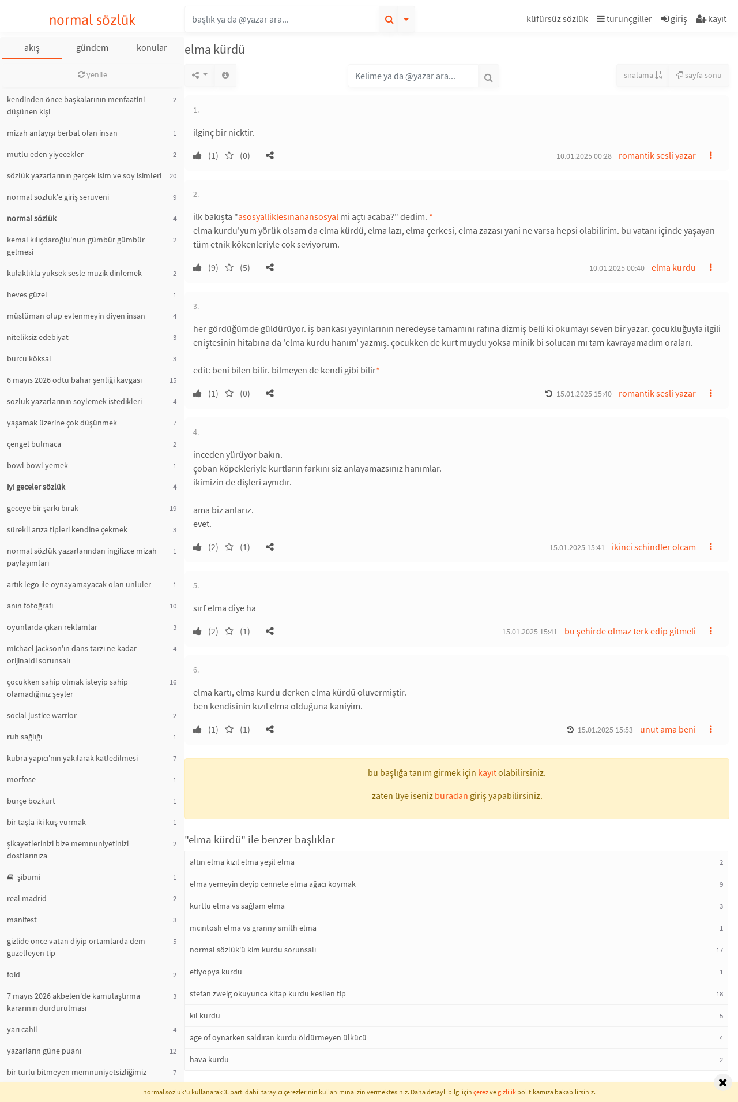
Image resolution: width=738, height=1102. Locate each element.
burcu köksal (29, 358)
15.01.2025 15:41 (577, 547)
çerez (480, 1092)
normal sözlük (92, 20)
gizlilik (507, 1092)
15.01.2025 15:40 (584, 393)
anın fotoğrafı (30, 605)
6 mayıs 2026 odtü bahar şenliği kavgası (74, 380)
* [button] (431, 216)
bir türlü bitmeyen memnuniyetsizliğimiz (76, 1072)
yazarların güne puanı (44, 1050)
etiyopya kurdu (216, 971)
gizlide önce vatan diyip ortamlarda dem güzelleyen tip (76, 947)
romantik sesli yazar (657, 155)
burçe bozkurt (31, 800)
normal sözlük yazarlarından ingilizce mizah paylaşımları (82, 557)
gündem (92, 47)
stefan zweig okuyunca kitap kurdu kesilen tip (268, 993)
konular (152, 47)
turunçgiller (624, 18)
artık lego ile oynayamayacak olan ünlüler (79, 584)
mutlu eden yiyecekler (45, 154)
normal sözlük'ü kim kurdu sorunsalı (253, 949)
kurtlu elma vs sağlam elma (237, 906)
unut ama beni (668, 729)
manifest (22, 919)
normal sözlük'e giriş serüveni (58, 197)
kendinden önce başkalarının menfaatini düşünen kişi (76, 105)
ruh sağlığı (24, 736)
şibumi (23, 877)
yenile (92, 74)
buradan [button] (451, 795)
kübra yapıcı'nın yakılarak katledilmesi (72, 758)
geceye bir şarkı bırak (42, 508)
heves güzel (27, 294)
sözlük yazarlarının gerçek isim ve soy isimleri (84, 175)
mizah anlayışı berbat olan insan (62, 133)
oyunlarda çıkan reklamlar (52, 627)
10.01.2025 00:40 (617, 268)
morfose (21, 779)
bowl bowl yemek (37, 465)
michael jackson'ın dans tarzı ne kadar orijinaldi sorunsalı (72, 654)
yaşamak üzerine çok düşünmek (62, 422)
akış (32, 47)
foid (13, 974)
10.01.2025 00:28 (584, 156)
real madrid (27, 898)
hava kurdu (209, 1059)
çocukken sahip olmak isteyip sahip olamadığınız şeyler (67, 688)
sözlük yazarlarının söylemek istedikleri (74, 401)
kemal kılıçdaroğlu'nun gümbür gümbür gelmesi (76, 245)
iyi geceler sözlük (36, 486)
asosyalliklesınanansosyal (288, 216)
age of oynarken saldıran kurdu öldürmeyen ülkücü (278, 1037)
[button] (558, 20)
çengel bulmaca (34, 444)
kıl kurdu (205, 1015)
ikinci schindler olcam (654, 546)
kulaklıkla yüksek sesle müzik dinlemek (74, 273)
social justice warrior (42, 715)
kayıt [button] (487, 772)
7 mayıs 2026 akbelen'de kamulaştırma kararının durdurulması (73, 1002)
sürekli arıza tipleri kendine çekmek (67, 529)
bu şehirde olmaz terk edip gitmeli (630, 631)
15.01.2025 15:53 (605, 729)
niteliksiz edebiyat (38, 337)
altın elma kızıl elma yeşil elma (242, 862)
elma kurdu (674, 267)
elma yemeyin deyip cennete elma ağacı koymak (273, 884)
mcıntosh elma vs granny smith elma (253, 927)
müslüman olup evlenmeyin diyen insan (76, 316)
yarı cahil (22, 1029)
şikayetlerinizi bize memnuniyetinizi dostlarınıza (68, 849)
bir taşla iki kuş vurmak (46, 822)
